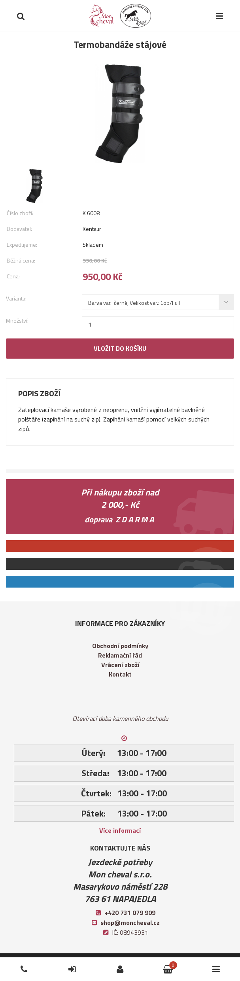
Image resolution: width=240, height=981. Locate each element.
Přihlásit (63, 962)
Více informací (120, 830)
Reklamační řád (120, 655)
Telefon (14, 962)
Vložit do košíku (120, 348)
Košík (155, 962)
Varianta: (16, 298)
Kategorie (209, 962)
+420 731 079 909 (129, 912)
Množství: (17, 320)
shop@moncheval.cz (130, 922)
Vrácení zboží (120, 664)
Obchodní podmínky (120, 645)
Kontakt (120, 674)
